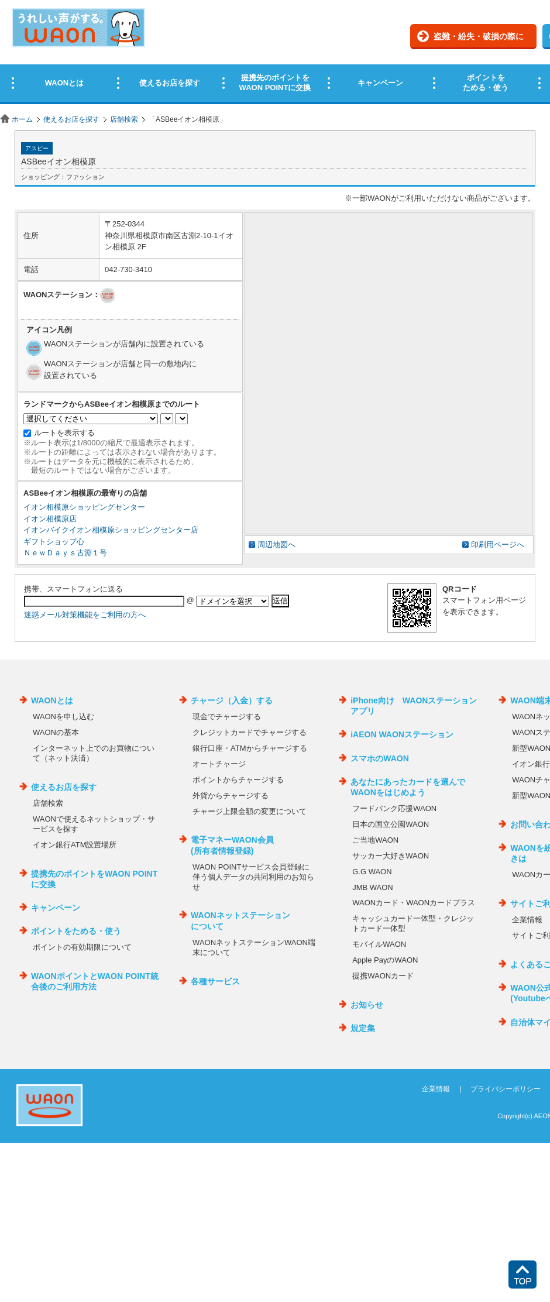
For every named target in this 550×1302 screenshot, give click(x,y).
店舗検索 (124, 119)
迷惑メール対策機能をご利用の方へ (85, 614)
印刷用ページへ (497, 544)
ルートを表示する (64, 432)
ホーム (22, 119)
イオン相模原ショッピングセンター (84, 507)
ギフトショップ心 (53, 541)
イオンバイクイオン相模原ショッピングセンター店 (110, 529)
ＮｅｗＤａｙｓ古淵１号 (65, 552)
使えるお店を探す (71, 119)
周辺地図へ (276, 544)
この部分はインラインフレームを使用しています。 (275, 54)
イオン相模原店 (50, 518)
